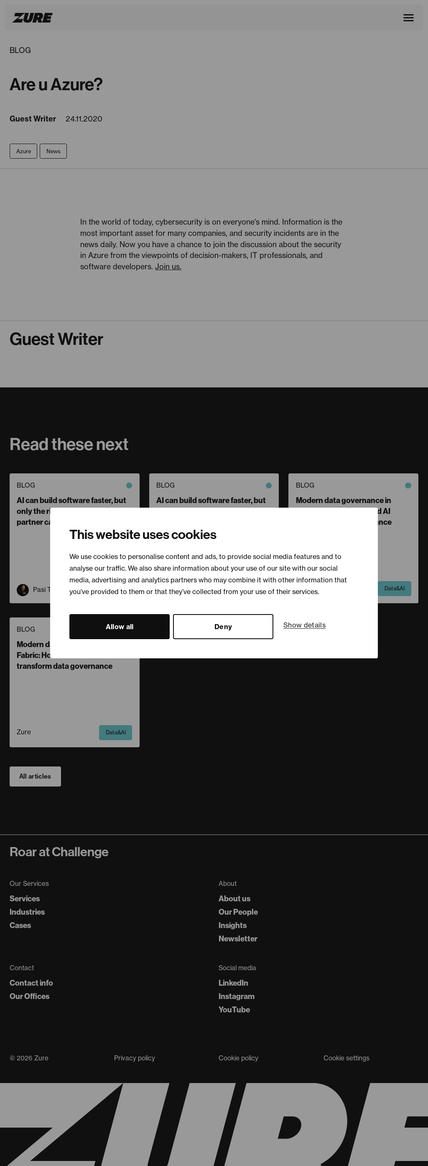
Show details (304, 625)
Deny (223, 626)
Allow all (120, 626)
